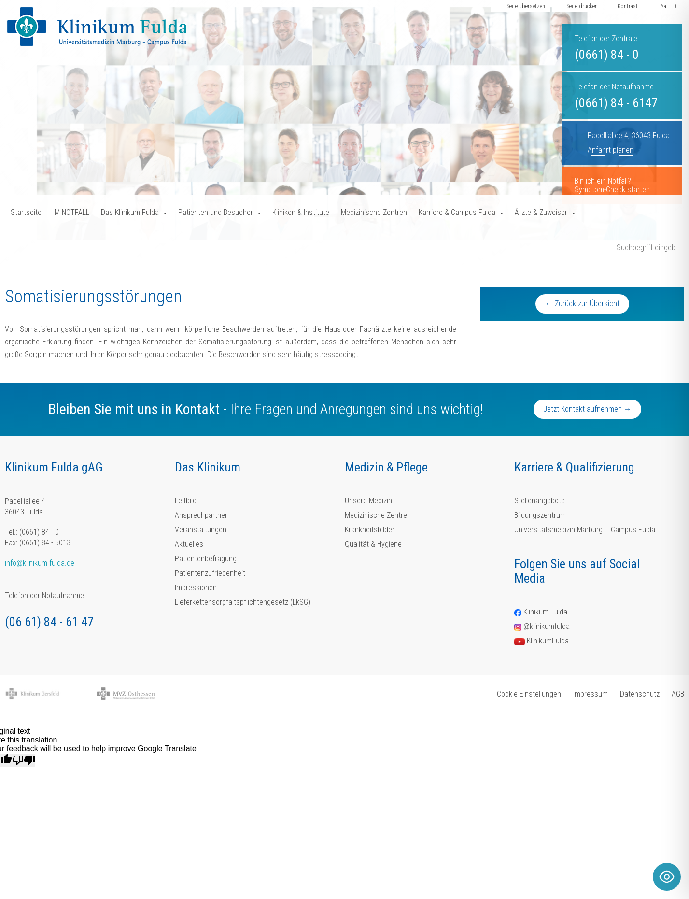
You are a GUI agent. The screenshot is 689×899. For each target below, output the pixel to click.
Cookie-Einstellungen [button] (529, 694)
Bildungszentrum (540, 515)
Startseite (26, 212)
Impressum (590, 694)
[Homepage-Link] (96, 26)
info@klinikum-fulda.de (39, 563)
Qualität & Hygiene (373, 544)
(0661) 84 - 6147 (616, 103)
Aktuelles (189, 544)
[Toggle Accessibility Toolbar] (667, 877)
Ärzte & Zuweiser (541, 212)
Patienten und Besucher (215, 212)
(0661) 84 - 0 (607, 54)
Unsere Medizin (368, 500)
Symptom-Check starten (612, 189)
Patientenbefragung (206, 558)
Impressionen (196, 587)
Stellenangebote (539, 500)
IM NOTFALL (71, 212)
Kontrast (628, 6)
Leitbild (186, 500)
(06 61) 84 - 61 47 (49, 621)
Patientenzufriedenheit (210, 573)
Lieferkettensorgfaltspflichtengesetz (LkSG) (242, 602)
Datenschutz (640, 694)
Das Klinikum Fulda (130, 212)
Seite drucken (582, 6)
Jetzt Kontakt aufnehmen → (587, 409)
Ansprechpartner (201, 515)
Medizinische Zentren (374, 212)
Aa (663, 6)
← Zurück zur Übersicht (582, 303)
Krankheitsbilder (369, 529)
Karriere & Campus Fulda (457, 212)
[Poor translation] (23, 760)
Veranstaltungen (200, 529)
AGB (678, 694)
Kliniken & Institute (300, 212)
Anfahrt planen (610, 150)
